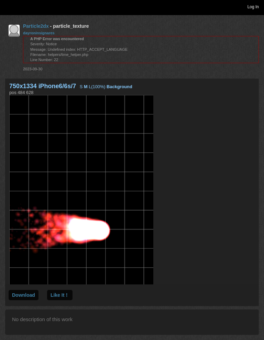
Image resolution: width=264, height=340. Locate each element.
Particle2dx (36, 26)
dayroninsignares (39, 33)
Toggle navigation (8, 6)
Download (23, 295)
